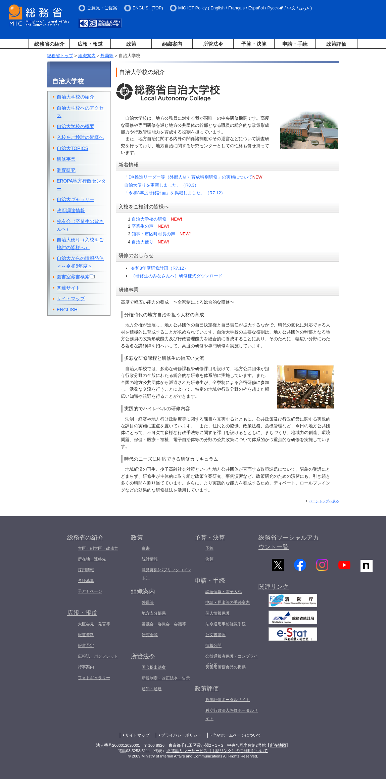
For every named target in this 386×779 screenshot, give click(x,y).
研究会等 (150, 634)
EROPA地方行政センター (81, 184)
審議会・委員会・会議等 (164, 624)
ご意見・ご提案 (102, 7)
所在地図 (278, 745)
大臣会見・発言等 (94, 624)
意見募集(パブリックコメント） (166, 574)
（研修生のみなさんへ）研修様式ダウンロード (177, 275)
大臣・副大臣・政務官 (98, 548)
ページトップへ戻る (324, 501)
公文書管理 (215, 634)
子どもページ (90, 591)
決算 (209, 559)
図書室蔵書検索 (76, 276)
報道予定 (86, 645)
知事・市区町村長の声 (153, 233)
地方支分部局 (154, 613)
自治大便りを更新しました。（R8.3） (161, 185)
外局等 (106, 55)
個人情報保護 (217, 613)
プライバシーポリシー (181, 735)
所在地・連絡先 (92, 559)
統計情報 (150, 559)
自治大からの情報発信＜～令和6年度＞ (80, 262)
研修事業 (66, 159)
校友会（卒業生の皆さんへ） (80, 225)
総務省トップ (60, 55)
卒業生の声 (142, 226)
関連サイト (68, 287)
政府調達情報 (71, 210)
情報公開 (213, 645)
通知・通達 (152, 689)
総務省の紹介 (49, 44)
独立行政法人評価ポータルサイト (231, 714)
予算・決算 (254, 44)
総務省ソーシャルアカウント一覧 (288, 542)
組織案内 (172, 44)
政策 (131, 44)
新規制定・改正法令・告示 (166, 678)
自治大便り (142, 241)
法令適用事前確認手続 (225, 624)
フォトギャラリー (94, 677)
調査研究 (66, 170)
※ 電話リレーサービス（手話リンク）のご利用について (217, 751)
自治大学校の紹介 (75, 97)
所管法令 (213, 44)
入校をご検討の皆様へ (80, 137)
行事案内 (86, 667)
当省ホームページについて (237, 735)
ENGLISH (67, 309)
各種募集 (86, 580)
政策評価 (336, 44)
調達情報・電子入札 (223, 591)
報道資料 (86, 634)
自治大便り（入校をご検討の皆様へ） (80, 243)
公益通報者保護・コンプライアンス (231, 660)
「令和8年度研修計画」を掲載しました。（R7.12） (174, 192)
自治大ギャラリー (75, 199)
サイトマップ (71, 298)
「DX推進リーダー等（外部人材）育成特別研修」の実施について (188, 177)
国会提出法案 (154, 667)
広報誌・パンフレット (98, 656)
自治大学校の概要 (75, 126)
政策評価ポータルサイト (227, 699)
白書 (146, 548)
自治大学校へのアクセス (80, 111)
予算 (209, 548)
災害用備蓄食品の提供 (225, 667)
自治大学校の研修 (149, 219)
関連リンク (273, 589)
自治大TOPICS (72, 148)
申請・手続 (294, 44)
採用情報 (86, 570)
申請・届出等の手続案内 (227, 602)
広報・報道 (90, 44)
